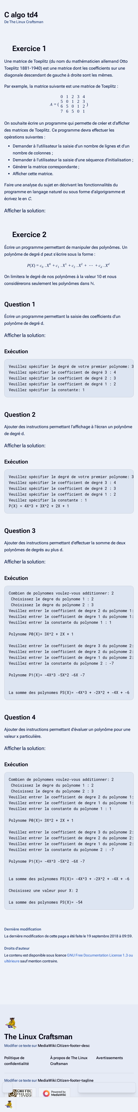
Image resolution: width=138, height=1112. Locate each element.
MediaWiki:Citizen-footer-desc (64, 1045)
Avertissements (109, 1058)
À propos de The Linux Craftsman (68, 1061)
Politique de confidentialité (16, 1061)
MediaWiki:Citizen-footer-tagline (66, 1080)
